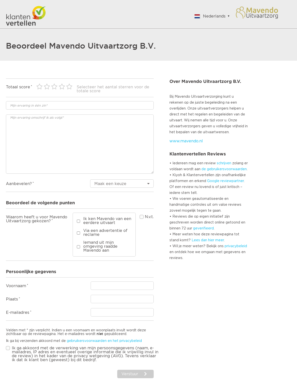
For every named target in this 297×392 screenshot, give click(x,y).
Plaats (12, 299)
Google (213, 181)
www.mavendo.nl (186, 141)
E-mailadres (17, 313)
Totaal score (18, 87)
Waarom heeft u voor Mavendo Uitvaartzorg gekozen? (36, 219)
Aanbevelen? (19, 184)
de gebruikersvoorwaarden (224, 169)
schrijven (224, 163)
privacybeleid (236, 246)
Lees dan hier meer (208, 240)
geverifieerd (203, 228)
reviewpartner (232, 181)
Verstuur (129, 374)
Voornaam (16, 286)
